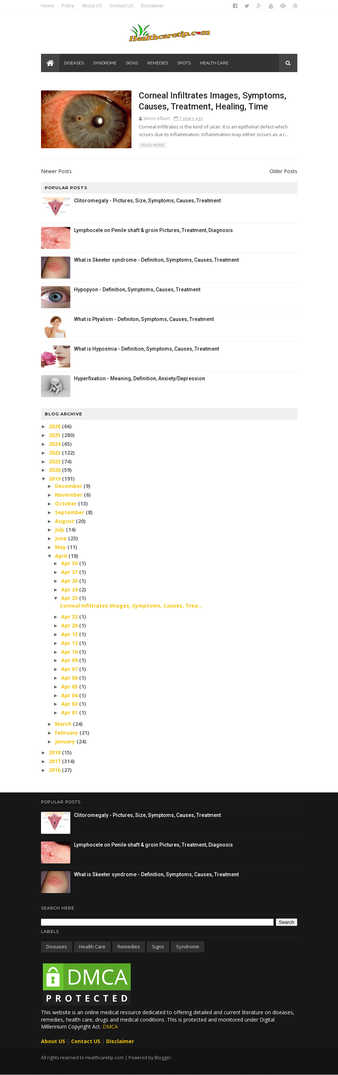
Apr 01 (70, 712)
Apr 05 (70, 686)
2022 (55, 461)
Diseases (74, 63)
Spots (184, 63)
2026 (55, 426)
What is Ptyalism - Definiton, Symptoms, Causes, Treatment (144, 319)
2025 (55, 435)
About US (92, 5)
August (65, 521)
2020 (55, 469)
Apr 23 (70, 597)
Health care (214, 63)
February (67, 732)
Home (47, 5)
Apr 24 (70, 589)
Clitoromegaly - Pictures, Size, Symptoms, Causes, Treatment (147, 201)
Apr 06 (70, 677)
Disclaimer (152, 5)
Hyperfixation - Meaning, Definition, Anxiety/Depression (139, 378)
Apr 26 (70, 580)
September (70, 512)
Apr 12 (70, 642)
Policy (68, 5)
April (61, 555)
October (66, 503)
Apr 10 (70, 651)
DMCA (110, 1026)
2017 (55, 761)
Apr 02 (70, 703)
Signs (132, 63)
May (61, 547)
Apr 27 (70, 571)
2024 (55, 443)
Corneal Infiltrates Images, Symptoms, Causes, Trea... (131, 605)
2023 (55, 452)
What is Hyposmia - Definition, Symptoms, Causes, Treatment (146, 349)
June (61, 538)
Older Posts (283, 171)
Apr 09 (70, 660)
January (66, 741)
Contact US (121, 5)
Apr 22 (70, 616)
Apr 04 (70, 695)
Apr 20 (70, 625)
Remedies (157, 63)
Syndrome (104, 63)
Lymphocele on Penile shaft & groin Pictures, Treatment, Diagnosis (153, 230)
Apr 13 (70, 634)
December (69, 485)
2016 (55, 769)
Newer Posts (56, 171)
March (64, 723)
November (69, 494)
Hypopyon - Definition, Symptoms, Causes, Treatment (137, 289)
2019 (55, 478)
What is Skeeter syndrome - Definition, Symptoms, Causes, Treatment (156, 260)
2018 (55, 752)
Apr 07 (70, 668)
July (60, 529)
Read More (152, 145)
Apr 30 (70, 563)
